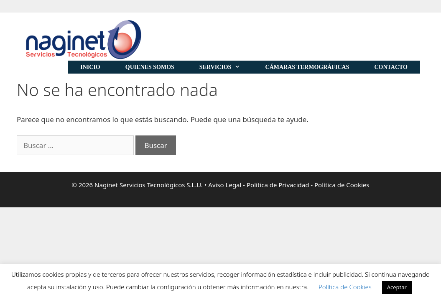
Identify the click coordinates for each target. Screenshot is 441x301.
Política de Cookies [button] (345, 287)
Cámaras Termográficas (307, 67)
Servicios (226, 67)
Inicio (90, 67)
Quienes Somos (149, 67)
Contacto (391, 67)
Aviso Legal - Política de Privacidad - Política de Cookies (288, 185)
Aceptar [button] (397, 287)
